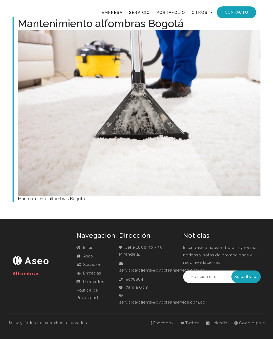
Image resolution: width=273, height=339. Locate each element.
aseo (31, 265)
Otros (200, 12)
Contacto (236, 12)
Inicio (90, 12)
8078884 (134, 279)
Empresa (112, 12)
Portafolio (170, 12)
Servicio (139, 12)
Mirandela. (129, 254)
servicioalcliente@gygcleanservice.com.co (162, 270)
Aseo (85, 256)
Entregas (89, 273)
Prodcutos (90, 281)
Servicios (89, 264)
